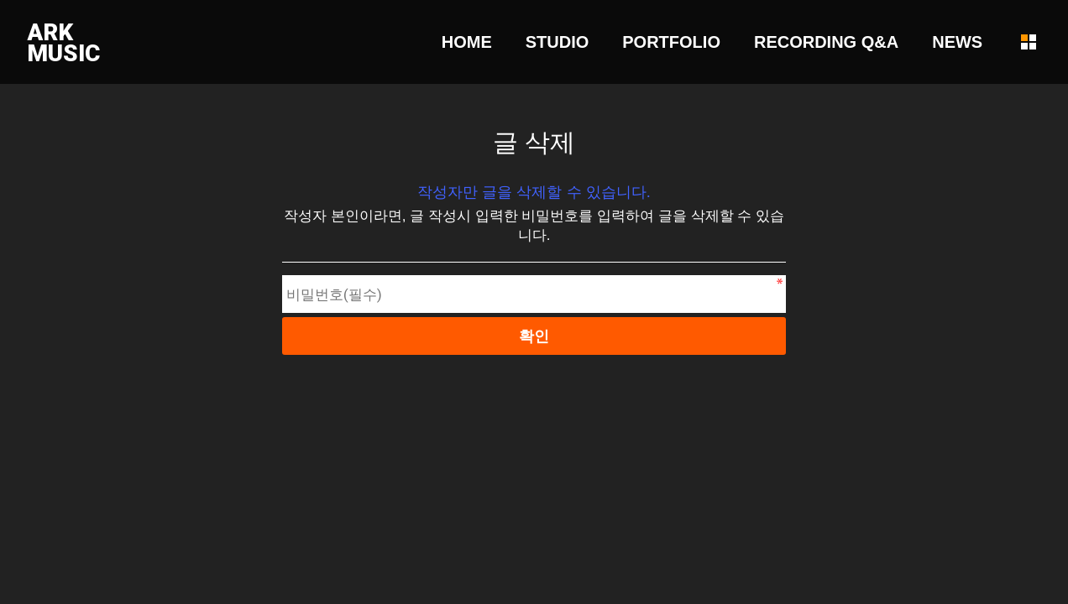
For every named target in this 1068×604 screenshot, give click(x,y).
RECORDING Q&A (826, 42)
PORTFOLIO (671, 42)
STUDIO (557, 42)
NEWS (957, 42)
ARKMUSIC (63, 42)
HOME (467, 42)
